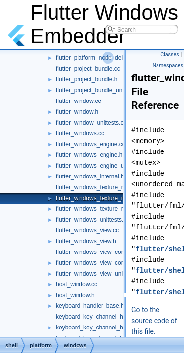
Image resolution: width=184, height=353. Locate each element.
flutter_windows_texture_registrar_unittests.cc (115, 208)
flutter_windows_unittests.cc (92, 219)
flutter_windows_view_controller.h (100, 262)
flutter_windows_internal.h (90, 176)
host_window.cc (76, 284)
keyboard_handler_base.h (90, 306)
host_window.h (75, 295)
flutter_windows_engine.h (89, 154)
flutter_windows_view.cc (87, 230)
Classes (169, 54)
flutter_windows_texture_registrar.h (101, 198)
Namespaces (168, 65)
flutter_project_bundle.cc (88, 68)
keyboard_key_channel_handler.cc (101, 316)
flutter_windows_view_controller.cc (101, 252)
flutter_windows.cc (80, 133)
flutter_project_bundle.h (86, 79)
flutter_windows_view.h (86, 241)
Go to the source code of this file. (154, 320)
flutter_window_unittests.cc (91, 122)
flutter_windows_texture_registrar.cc (103, 187)
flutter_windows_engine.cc (90, 144)
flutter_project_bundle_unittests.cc (100, 90)
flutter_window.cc (78, 101)
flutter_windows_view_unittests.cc (100, 273)
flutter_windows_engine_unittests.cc (103, 165)
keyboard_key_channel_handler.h (100, 327)
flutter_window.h (77, 111)
